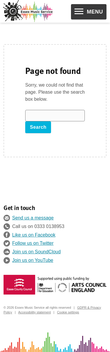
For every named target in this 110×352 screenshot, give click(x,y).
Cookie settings (68, 312)
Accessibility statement (34, 312)
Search (38, 127)
